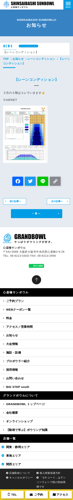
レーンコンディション (41, 58)
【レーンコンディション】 (21, 52)
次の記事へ (57, 201)
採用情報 (12, 369)
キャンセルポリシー (21, 477)
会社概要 (12, 412)
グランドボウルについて (20, 395)
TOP (6, 58)
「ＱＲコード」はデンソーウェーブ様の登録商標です (51, 482)
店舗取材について (19, 473)
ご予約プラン (15, 301)
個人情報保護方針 (50, 473)
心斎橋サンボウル (16, 292)
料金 (9, 318)
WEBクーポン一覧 (18, 309)
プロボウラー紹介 (18, 361)
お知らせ (18, 58)
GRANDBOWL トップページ (25, 404)
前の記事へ (15, 201)
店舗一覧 (9, 438)
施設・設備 (13, 352)
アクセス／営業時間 (19, 326)
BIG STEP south (17, 386)
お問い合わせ (15, 378)
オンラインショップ (19, 421)
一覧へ (36, 213)
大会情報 (12, 343)
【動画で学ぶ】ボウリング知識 (27, 429)
